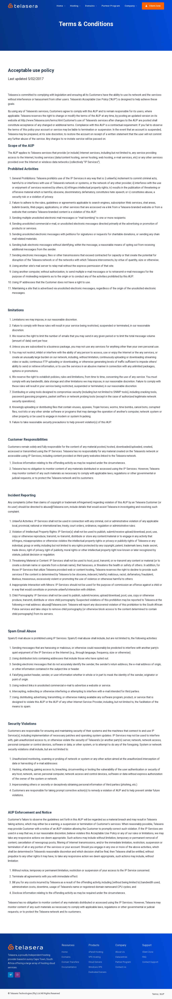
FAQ (144, 957)
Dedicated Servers (97, 972)
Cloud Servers (95, 962)
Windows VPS (95, 967)
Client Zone (153, 6)
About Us (120, 952)
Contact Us (120, 967)
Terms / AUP (158, 994)
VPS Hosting (95, 957)
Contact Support (150, 962)
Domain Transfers (70, 962)
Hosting (74, 6)
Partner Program (111, 6)
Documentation (69, 967)
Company (130, 6)
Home (60, 6)
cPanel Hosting (96, 952)
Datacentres (121, 957)
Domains (90, 6)
